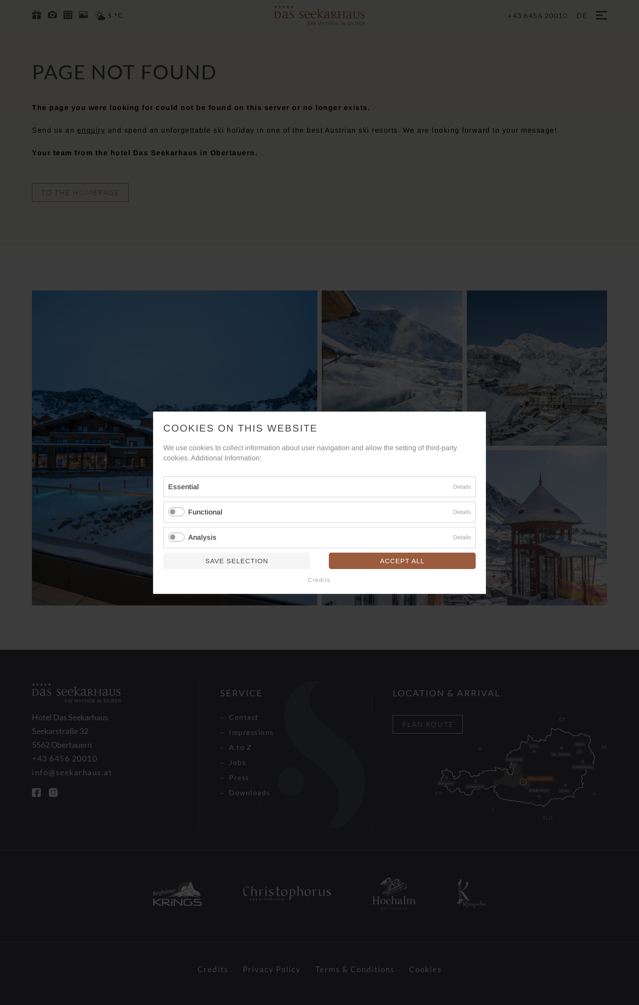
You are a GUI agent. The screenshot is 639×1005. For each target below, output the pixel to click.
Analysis (202, 537)
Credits (319, 579)
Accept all (402, 560)
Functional (205, 512)
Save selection (236, 560)
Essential (183, 487)
